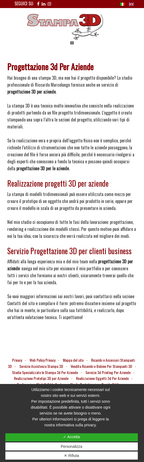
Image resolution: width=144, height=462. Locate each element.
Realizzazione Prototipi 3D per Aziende (41, 378)
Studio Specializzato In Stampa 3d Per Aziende (45, 372)
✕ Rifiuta (71, 455)
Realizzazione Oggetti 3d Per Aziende (102, 378)
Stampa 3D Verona (72, 26)
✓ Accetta (71, 437)
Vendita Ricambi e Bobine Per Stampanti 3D (101, 366)
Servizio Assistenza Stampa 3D (41, 366)
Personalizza (71, 446)
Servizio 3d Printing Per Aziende (108, 372)
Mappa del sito (73, 360)
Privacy (17, 360)
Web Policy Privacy (42, 360)
